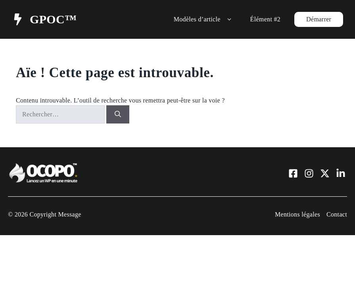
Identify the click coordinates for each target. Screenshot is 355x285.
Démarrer (318, 19)
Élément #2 (265, 19)
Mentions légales (297, 214)
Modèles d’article (204, 19)
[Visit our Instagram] (309, 173)
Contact (336, 214)
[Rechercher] (117, 114)
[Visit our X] (325, 173)
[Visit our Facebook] (293, 173)
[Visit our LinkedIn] (340, 173)
